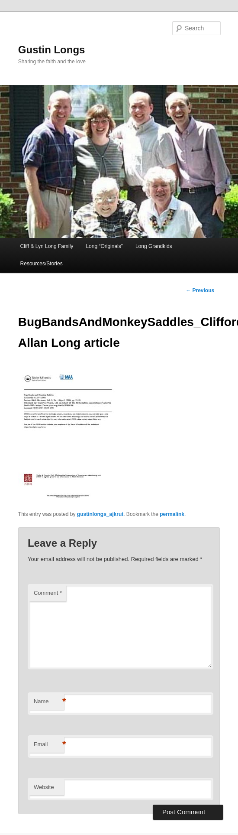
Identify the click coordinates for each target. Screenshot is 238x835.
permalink (172, 514)
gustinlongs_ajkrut (100, 514)
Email (49, 744)
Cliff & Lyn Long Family (47, 246)
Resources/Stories (41, 264)
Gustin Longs (51, 49)
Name (49, 701)
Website (44, 787)
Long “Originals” (104, 246)
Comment (48, 593)
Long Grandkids (153, 246)
